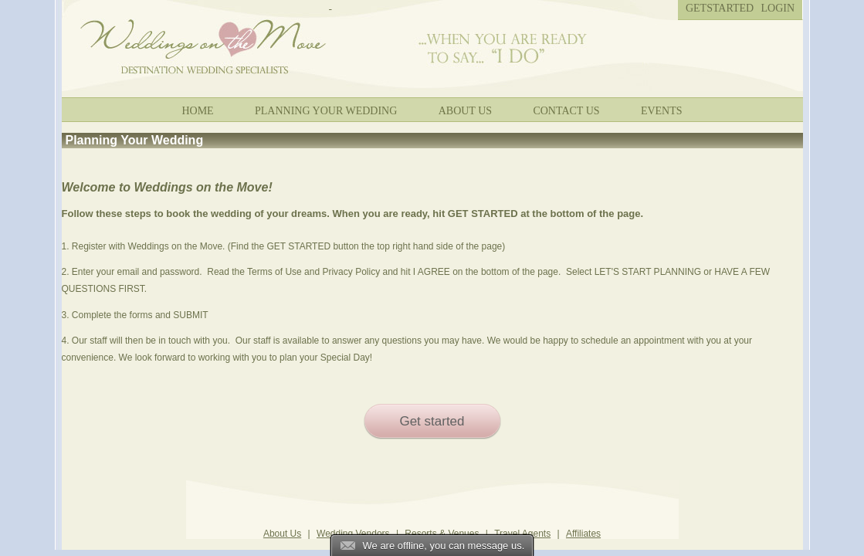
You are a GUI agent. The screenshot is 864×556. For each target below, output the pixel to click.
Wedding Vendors (353, 533)
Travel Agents (522, 533)
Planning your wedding (326, 111)
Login (778, 8)
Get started (431, 421)
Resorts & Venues (442, 533)
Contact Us (566, 111)
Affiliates (583, 533)
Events (662, 111)
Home (197, 111)
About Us (465, 111)
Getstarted (720, 8)
